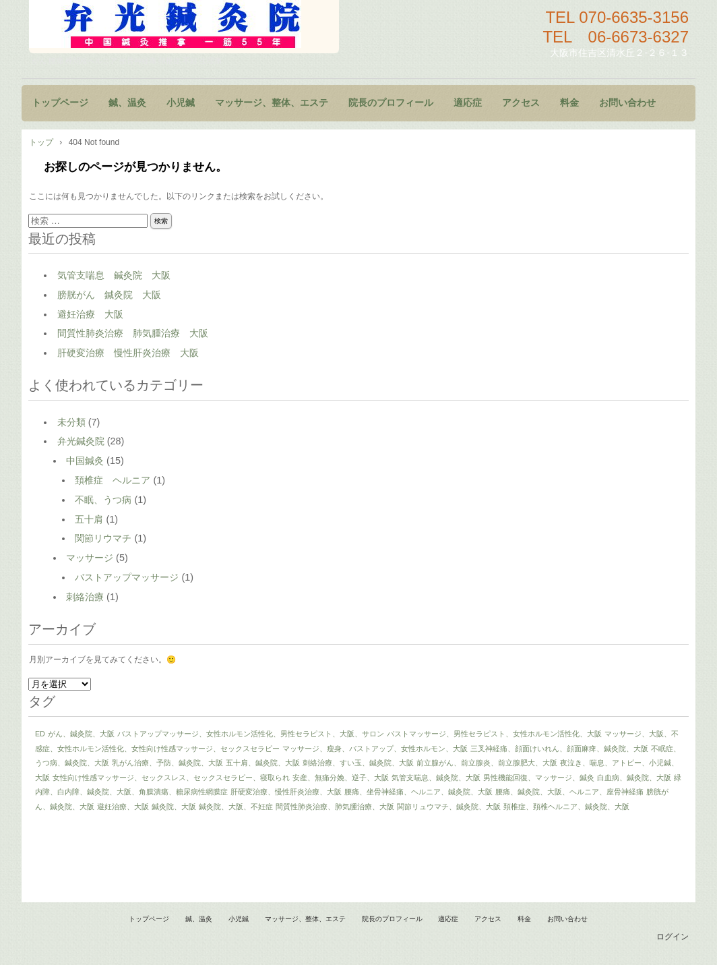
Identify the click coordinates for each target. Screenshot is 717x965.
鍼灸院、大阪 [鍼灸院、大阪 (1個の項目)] (174, 806)
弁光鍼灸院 (80, 441)
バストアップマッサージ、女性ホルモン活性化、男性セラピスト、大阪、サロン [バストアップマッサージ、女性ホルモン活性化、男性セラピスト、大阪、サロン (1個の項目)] (250, 734)
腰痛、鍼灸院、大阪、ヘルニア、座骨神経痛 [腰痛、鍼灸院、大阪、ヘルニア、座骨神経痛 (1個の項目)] (569, 792)
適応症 (468, 103)
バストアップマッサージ (127, 577)
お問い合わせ (627, 103)
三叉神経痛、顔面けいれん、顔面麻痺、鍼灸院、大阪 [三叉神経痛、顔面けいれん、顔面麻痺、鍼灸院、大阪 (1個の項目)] (559, 748)
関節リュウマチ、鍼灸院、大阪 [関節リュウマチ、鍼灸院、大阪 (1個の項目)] (449, 806)
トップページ (60, 103)
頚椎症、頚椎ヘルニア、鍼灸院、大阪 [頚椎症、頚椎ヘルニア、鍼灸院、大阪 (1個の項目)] (566, 806)
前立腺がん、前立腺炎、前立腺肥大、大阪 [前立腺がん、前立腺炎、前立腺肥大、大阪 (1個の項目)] (486, 763)
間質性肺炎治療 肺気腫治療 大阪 (132, 333)
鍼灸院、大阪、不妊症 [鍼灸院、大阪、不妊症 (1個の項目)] (236, 806)
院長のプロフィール (390, 103)
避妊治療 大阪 (90, 314)
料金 (569, 103)
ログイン (672, 937)
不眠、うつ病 (103, 499)
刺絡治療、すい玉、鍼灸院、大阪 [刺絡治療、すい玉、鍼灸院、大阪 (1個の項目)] (358, 763)
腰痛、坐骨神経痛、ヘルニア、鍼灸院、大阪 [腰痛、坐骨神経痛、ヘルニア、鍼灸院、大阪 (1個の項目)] (418, 792)
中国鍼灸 (85, 460)
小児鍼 (180, 103)
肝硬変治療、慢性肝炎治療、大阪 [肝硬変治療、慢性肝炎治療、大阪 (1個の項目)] (286, 792)
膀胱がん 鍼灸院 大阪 (109, 294)
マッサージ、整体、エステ (271, 103)
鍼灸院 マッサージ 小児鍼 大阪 (184, 26)
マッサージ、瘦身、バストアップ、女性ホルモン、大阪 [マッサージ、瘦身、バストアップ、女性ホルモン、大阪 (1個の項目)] (375, 748)
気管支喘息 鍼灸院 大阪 (113, 275)
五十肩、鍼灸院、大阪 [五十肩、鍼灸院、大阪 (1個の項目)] (263, 763)
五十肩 (89, 519)
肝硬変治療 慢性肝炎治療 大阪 (128, 352)
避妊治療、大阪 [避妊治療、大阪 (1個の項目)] (123, 806)
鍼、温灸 (127, 103)
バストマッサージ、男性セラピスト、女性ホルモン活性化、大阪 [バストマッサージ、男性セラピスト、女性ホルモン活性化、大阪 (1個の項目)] (494, 734)
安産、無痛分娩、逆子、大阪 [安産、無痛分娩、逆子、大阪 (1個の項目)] (340, 777)
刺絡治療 (85, 596)
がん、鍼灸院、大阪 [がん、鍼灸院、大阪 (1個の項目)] (81, 734)
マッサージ (89, 557)
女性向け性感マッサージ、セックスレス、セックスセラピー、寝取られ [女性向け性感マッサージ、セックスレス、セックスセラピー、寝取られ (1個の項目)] (171, 777)
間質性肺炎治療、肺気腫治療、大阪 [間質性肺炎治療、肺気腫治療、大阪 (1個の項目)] (335, 806)
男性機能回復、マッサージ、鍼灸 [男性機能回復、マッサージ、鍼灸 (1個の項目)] (538, 777)
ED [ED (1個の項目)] (40, 734)
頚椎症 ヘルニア (112, 480)
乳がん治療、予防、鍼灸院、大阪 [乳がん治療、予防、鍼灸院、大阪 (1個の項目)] (167, 763)
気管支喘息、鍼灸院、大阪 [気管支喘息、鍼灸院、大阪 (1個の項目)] (436, 777)
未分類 (71, 422)
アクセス (521, 103)
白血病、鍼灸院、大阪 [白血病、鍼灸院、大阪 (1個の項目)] (634, 777)
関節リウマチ (103, 538)
